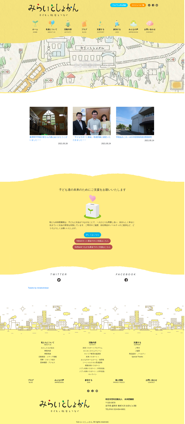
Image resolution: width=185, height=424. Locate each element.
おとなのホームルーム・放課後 (92, 360)
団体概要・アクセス (47, 362)
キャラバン (92, 374)
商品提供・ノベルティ (137, 354)
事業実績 (47, 354)
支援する (100, 30)
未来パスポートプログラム (92, 348)
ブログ (84, 30)
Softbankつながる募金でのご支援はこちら (92, 247)
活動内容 (68, 30)
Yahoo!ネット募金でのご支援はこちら (92, 241)
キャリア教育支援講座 (92, 354)
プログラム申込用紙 (119, 5)
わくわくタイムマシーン (92, 351)
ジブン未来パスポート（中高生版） (92, 368)
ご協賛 (137, 351)
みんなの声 (133, 30)
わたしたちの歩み (47, 348)
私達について (51, 30)
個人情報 (119, 381)
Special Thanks (137, 357)
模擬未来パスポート (92, 365)
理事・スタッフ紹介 (47, 360)
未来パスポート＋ (92, 357)
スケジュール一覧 (138, 5)
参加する (117, 30)
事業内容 (47, 351)
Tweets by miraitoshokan (38, 288)
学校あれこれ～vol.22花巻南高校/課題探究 (134, 137)
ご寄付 (137, 348)
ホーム (35, 30)
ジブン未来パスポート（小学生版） (92, 371)
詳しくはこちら (92, 235)
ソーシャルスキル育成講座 (92, 362)
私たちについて (47, 344)
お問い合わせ (150, 30)
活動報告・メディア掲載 (48, 357)
